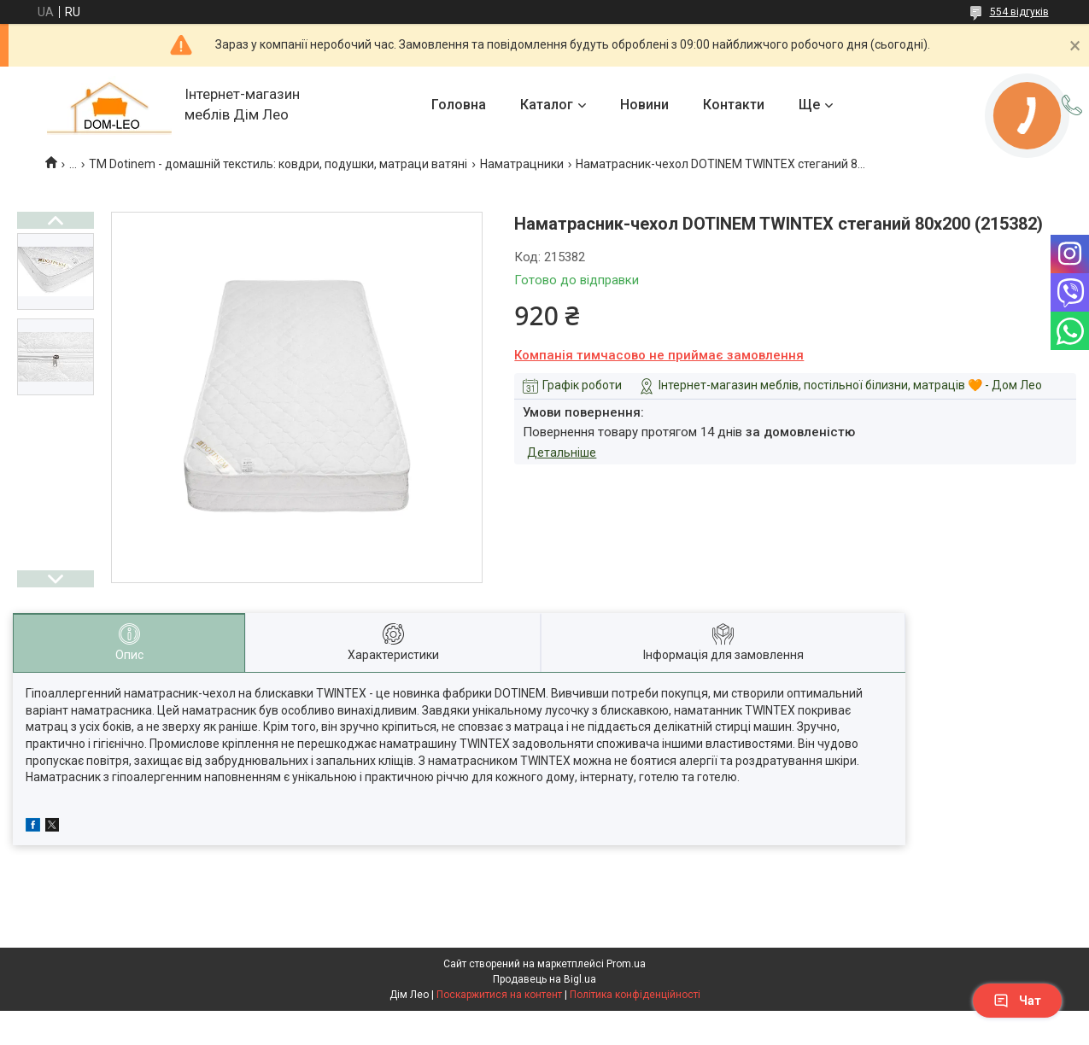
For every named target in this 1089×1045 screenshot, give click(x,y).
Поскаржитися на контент (499, 995)
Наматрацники (522, 164)
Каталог (546, 104)
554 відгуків (1019, 12)
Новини (644, 104)
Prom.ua (626, 964)
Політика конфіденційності (635, 995)
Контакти (733, 104)
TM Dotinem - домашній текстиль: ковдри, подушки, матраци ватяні (278, 164)
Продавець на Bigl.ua (544, 979)
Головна (458, 104)
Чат (1017, 1000)
